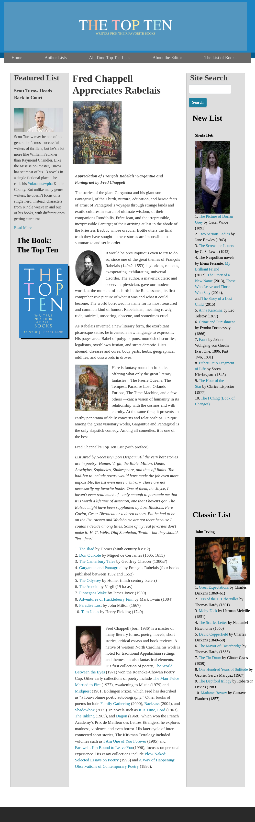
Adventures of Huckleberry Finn (106, 599)
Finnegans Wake (93, 593)
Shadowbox (85, 710)
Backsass (152, 703)
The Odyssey (90, 580)
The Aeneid (88, 586)
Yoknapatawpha (40, 184)
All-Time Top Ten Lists (109, 57)
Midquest (83, 691)
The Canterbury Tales (97, 561)
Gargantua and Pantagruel (101, 567)
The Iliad (86, 549)
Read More (23, 228)
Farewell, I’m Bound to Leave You (104, 747)
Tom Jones (90, 611)
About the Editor (167, 57)
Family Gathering (115, 703)
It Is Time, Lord (152, 710)
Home (16, 57)
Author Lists (55, 57)
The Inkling (85, 716)
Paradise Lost (90, 605)
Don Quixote (90, 555)
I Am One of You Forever (124, 741)
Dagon (121, 716)
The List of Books (220, 57)
